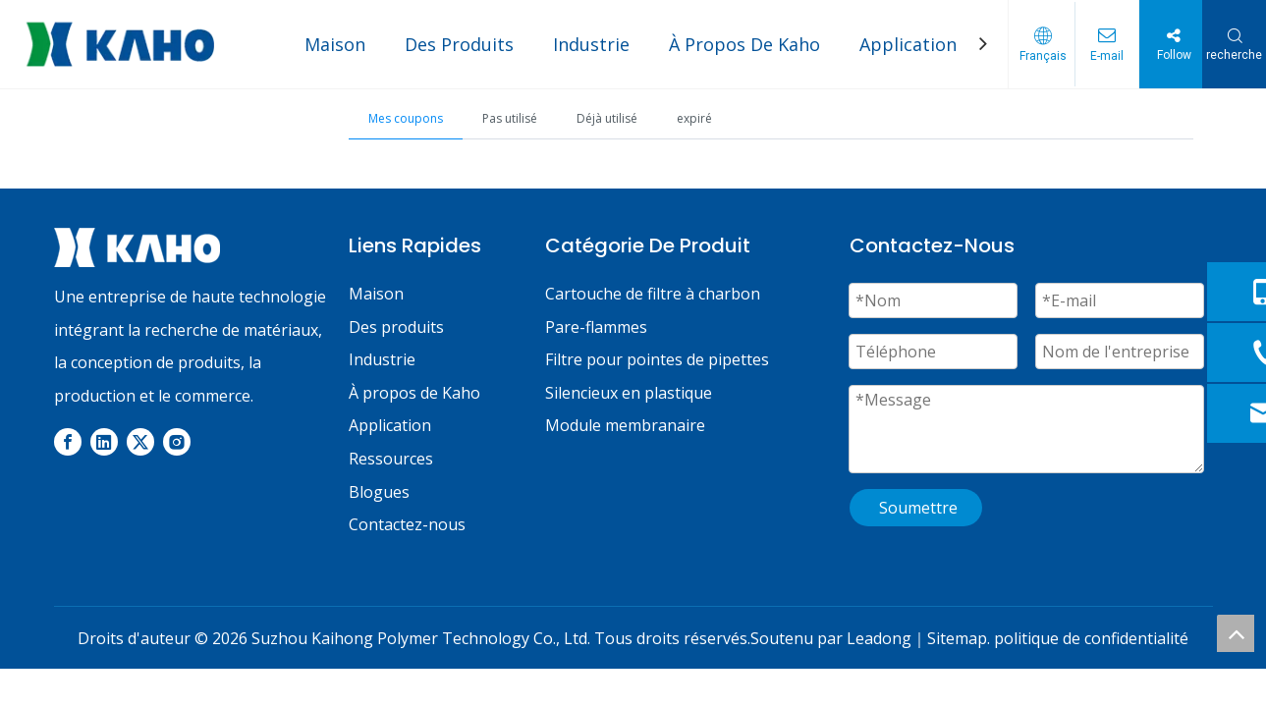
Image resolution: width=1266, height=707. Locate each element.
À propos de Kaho (414, 393)
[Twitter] (140, 441)
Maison (334, 44)
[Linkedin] (104, 441)
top (1235, 633)
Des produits (396, 327)
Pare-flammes (596, 327)
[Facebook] (68, 441)
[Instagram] (177, 441)
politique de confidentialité (1091, 638)
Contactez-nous (407, 524)
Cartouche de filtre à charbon (652, 293)
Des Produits (459, 44)
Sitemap (957, 638)
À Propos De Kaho (744, 44)
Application (908, 44)
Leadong (879, 638)
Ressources (391, 458)
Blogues (379, 492)
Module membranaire (625, 425)
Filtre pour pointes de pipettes (657, 359)
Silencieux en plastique (628, 393)
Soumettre (918, 507)
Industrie (591, 44)
